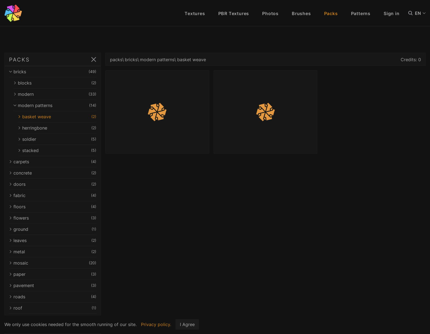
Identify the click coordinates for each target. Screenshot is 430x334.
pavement (52, 285)
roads (52, 296)
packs (116, 59)
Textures (195, 13)
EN (420, 13)
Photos (270, 13)
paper (52, 274)
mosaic (52, 262)
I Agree (187, 324)
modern (54, 94)
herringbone (57, 127)
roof (52, 307)
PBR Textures (233, 13)
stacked (57, 150)
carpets (52, 161)
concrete (52, 172)
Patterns (360, 13)
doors (52, 184)
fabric (52, 195)
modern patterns (54, 105)
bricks (52, 71)
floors (52, 206)
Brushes (301, 13)
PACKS (19, 59)
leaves (52, 240)
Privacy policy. (156, 324)
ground (52, 229)
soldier (57, 139)
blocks (54, 82)
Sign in (392, 13)
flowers (52, 217)
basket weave (57, 116)
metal (52, 251)
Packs (331, 13)
